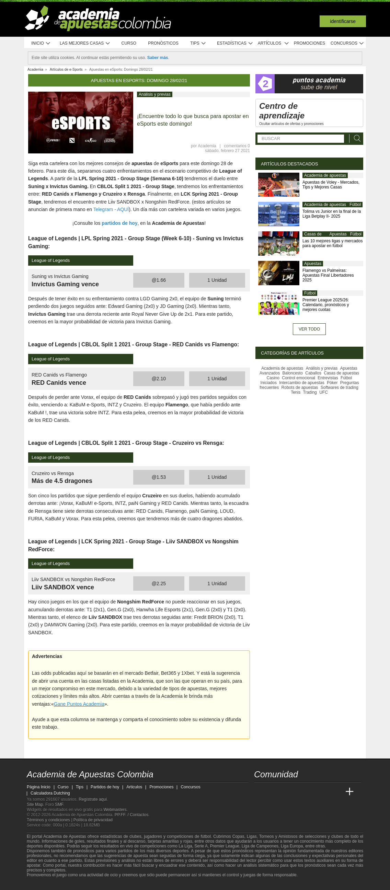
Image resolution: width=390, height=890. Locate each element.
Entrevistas (328, 377)
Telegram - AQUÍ (111, 209)
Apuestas (338, 234)
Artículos (273, 43)
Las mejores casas (85, 43)
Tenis (295, 392)
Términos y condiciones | (50, 820)
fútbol (205, 836)
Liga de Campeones (260, 846)
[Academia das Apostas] (272, 792)
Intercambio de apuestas (301, 382)
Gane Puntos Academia (79, 704)
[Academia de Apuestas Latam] (324, 792)
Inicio (40, 43)
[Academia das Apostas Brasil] (285, 792)
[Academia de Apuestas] (311, 792)
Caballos (313, 373)
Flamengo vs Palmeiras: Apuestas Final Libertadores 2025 (328, 275)
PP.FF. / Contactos (132, 814)
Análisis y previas (155, 94)
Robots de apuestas (300, 387)
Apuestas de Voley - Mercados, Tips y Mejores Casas (330, 184)
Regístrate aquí (93, 799)
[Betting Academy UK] (337, 792)
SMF (59, 804)
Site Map (35, 804)
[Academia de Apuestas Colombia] (260, 792)
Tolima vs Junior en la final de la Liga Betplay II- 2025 (331, 214)
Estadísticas (235, 43)
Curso (129, 43)
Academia (207, 145)
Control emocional (298, 377)
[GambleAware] (42, 884)
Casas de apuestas (313, 237)
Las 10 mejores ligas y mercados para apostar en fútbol (332, 243)
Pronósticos (163, 43)
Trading (310, 392)
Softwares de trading (339, 387)
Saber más (157, 57)
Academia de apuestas (325, 175)
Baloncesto (293, 373)
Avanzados (270, 373)
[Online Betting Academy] (298, 792)
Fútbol (355, 204)
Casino (273, 377)
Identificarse (343, 21)
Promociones (309, 43)
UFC (323, 392)
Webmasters (114, 809)
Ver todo (309, 329)
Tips (198, 43)
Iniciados (269, 382)
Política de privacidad (93, 820)
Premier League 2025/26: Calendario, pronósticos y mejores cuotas (325, 305)
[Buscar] (355, 138)
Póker (332, 382)
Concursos (347, 43)
